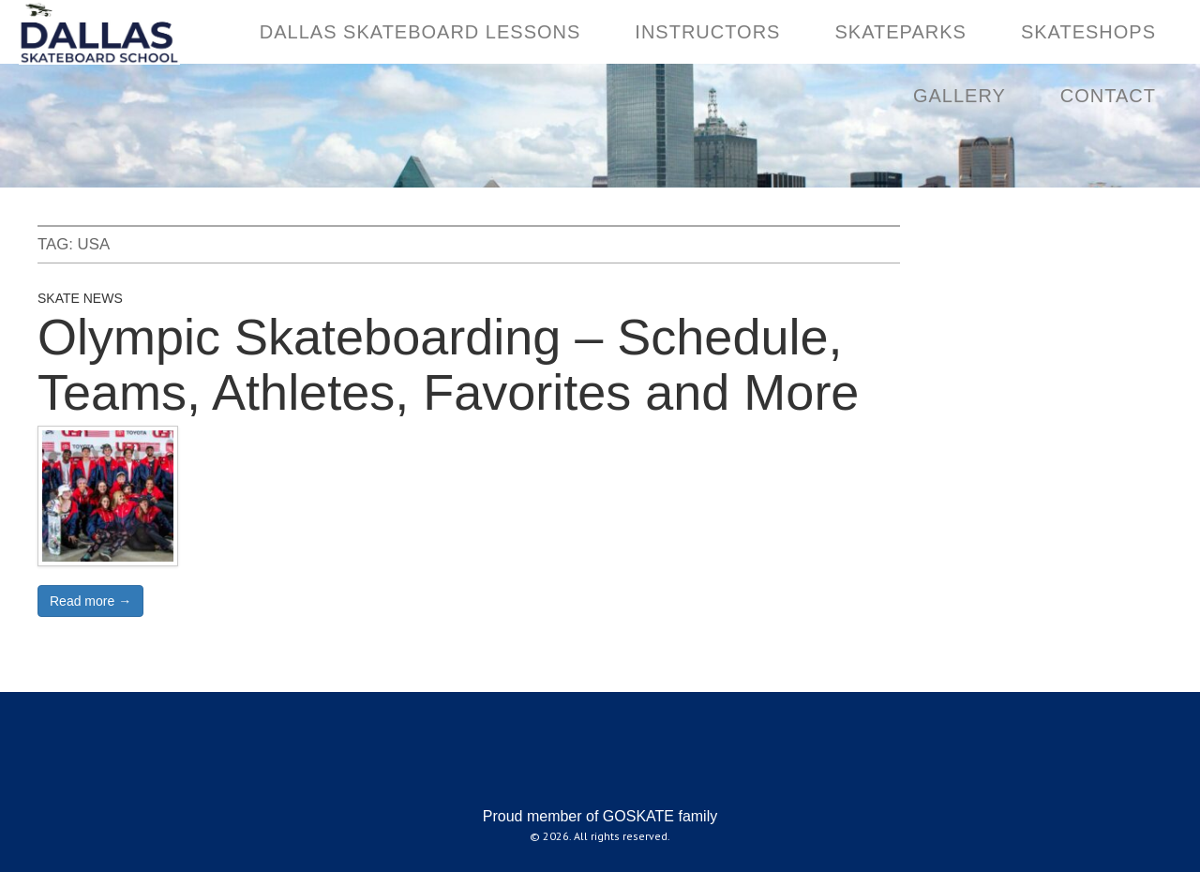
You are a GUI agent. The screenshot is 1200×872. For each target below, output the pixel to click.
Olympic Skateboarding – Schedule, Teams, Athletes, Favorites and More (448, 364)
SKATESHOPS (1088, 32)
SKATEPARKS (900, 32)
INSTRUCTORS (707, 32)
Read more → (90, 601)
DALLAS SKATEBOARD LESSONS (420, 32)
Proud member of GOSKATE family (600, 816)
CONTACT (1108, 95)
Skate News (80, 298)
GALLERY (959, 95)
